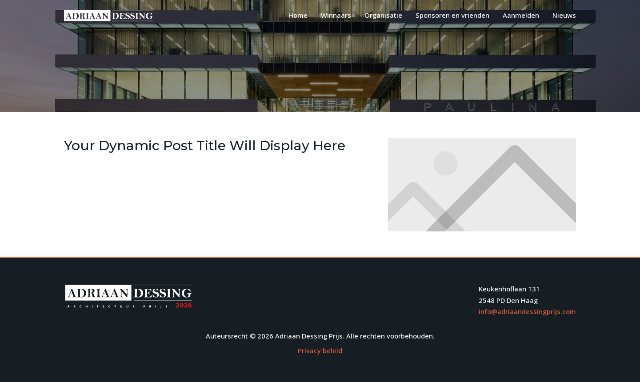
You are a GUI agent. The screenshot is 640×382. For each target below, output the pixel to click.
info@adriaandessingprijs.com (527, 311)
